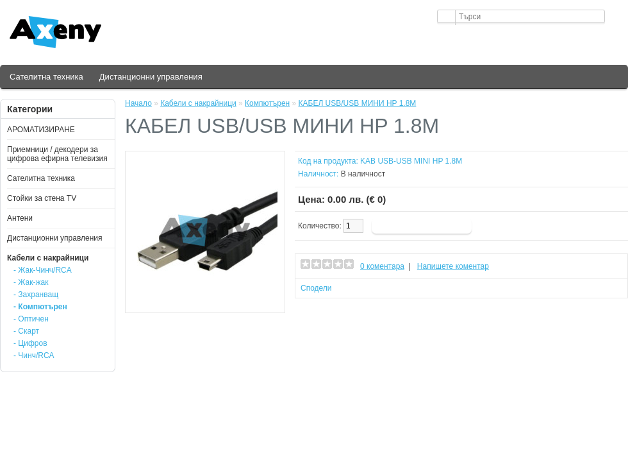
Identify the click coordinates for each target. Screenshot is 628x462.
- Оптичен (31, 318)
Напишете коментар (453, 266)
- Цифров (30, 343)
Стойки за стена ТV (41, 198)
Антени (20, 218)
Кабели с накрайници (47, 257)
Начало (138, 103)
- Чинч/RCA (33, 355)
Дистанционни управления (150, 76)
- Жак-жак (30, 282)
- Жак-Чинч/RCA (42, 270)
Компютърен (267, 103)
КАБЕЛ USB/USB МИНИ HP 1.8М (358, 103)
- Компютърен (40, 306)
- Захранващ (35, 294)
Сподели (316, 288)
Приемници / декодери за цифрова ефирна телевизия (57, 154)
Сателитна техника (46, 76)
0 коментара (382, 266)
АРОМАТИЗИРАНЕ (41, 129)
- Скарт (26, 331)
